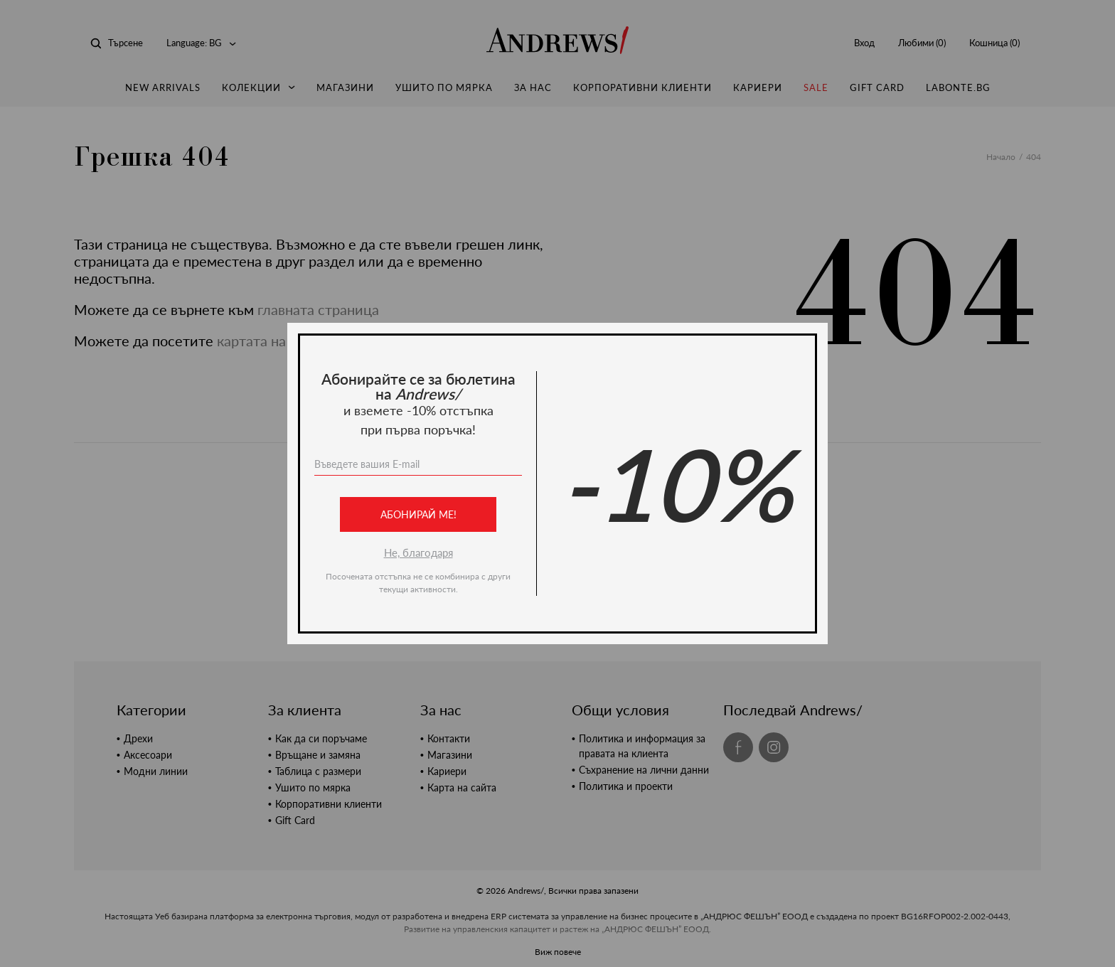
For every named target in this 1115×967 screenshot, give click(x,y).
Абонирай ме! (418, 514)
